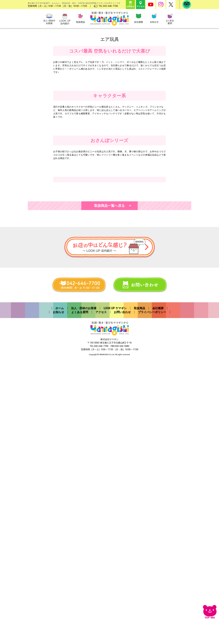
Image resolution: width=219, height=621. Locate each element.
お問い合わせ (122, 575)
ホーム (59, 571)
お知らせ (58, 575)
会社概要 (158, 571)
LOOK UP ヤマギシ (115, 571)
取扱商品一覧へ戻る (109, 469)
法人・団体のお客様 (83, 571)
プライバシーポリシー (152, 575)
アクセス (101, 575)
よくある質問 (79, 575)
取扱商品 (139, 571)
